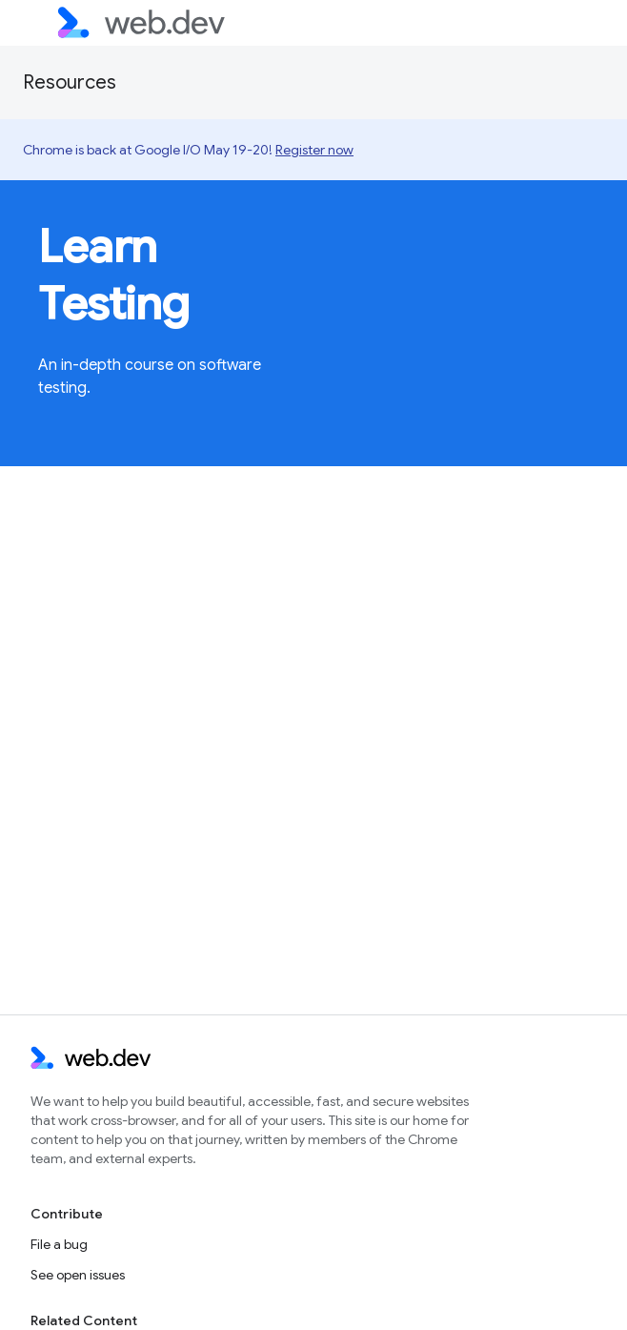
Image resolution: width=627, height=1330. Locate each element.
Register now (314, 149)
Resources (69, 82)
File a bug (59, 1244)
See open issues (77, 1274)
